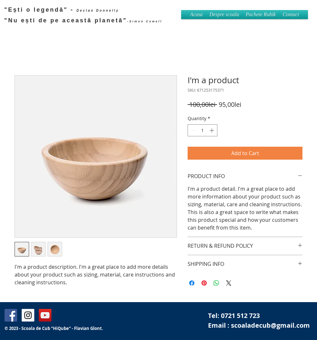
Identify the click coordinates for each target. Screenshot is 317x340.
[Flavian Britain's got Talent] (45, 315)
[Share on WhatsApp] (216, 283)
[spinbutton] (202, 130)
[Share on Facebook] (192, 283)
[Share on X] (229, 283)
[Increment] (212, 130)
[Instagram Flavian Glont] (28, 315)
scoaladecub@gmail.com (270, 325)
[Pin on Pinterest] (204, 283)
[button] (261, 14)
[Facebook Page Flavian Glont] (11, 315)
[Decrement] (193, 130)
